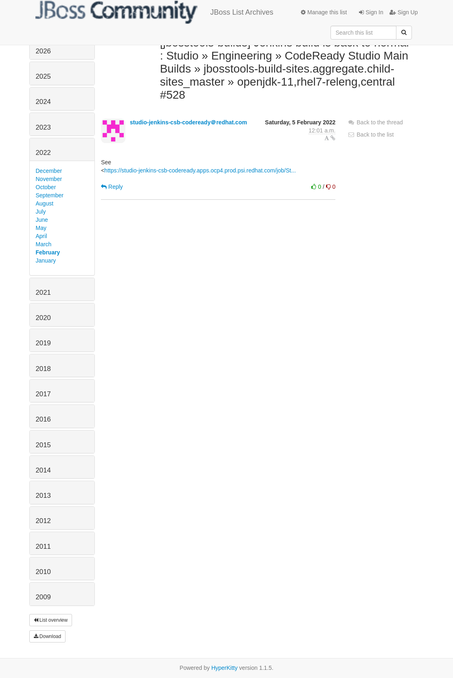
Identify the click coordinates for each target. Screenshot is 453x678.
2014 (43, 470)
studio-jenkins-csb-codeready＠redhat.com (188, 122)
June (42, 219)
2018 (43, 369)
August (45, 203)
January (46, 260)
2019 (43, 343)
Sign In (371, 12)
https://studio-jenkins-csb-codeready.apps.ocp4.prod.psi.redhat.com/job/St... (200, 170)
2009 (43, 597)
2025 (43, 76)
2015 (43, 445)
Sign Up (404, 12)
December (49, 171)
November (49, 179)
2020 (43, 318)
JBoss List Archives (154, 12)
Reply (112, 186)
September (49, 195)
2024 (43, 102)
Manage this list (324, 12)
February (48, 252)
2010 (43, 572)
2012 (43, 521)
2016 (43, 419)
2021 (43, 292)
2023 (43, 127)
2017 (43, 394)
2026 (43, 51)
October (46, 187)
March (44, 244)
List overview (51, 620)
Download (47, 636)
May (41, 228)
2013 (43, 495)
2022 (43, 153)
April (41, 236)
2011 (43, 546)
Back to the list (371, 134)
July (41, 211)
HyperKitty (224, 668)
